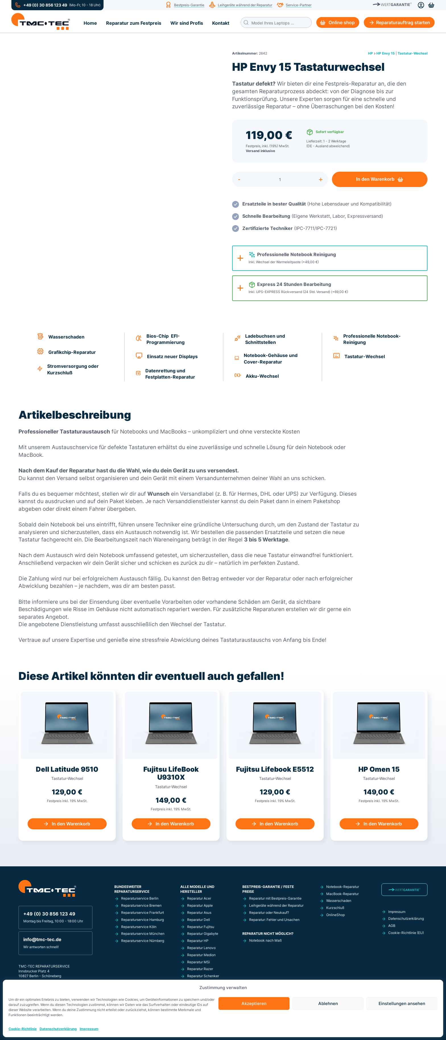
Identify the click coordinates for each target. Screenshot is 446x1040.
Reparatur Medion (201, 955)
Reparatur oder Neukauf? (269, 912)
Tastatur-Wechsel (413, 53)
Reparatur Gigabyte (202, 933)
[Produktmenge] (280, 179)
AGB (391, 925)
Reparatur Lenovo (201, 948)
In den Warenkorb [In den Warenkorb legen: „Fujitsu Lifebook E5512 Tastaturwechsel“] (279, 824)
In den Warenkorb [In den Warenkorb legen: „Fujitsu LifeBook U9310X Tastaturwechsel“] (175, 824)
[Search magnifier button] (246, 22)
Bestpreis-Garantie (189, 5)
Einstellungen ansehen (402, 1003)
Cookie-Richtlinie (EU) (406, 933)
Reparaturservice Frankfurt (142, 912)
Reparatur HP (197, 941)
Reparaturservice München (142, 933)
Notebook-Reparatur (342, 887)
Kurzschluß (335, 908)
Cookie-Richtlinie (23, 1029)
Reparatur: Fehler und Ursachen (274, 919)
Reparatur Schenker (203, 976)
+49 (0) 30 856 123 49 (45, 5)
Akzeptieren (254, 1003)
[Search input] (280, 22)
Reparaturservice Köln (138, 927)
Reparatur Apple (200, 905)
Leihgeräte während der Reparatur (245, 5)
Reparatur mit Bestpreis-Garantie (275, 898)
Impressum (89, 1029)
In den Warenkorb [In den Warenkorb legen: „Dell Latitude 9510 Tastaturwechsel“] (71, 824)
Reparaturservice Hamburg (142, 919)
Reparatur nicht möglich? (268, 933)
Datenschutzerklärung (58, 1029)
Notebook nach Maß (265, 940)
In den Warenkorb (375, 179)
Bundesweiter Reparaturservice (131, 889)
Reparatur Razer (200, 969)
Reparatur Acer (199, 898)
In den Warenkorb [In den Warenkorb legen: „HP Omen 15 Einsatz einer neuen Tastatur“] (383, 824)
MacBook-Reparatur (342, 894)
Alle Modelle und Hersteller (197, 889)
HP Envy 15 (385, 53)
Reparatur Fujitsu (200, 927)
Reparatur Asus (199, 912)
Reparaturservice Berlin (139, 898)
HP (370, 53)
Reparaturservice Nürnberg (142, 941)
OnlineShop (335, 915)
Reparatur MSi (198, 962)
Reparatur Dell (198, 919)
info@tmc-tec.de (42, 939)
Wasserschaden (338, 900)
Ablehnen (328, 1003)
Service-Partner (298, 5)
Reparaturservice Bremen (141, 905)
